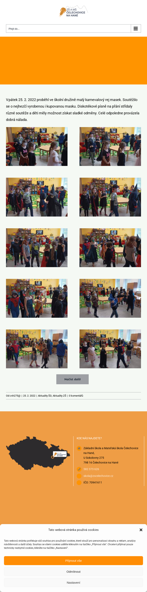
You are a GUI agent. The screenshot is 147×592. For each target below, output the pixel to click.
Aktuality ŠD (45, 395)
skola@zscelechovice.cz (98, 475)
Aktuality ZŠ (59, 395)
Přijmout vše (73, 560)
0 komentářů (76, 395)
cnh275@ (15, 395)
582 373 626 (91, 469)
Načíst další (72, 379)
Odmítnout (73, 571)
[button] (141, 530)
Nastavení (73, 582)
